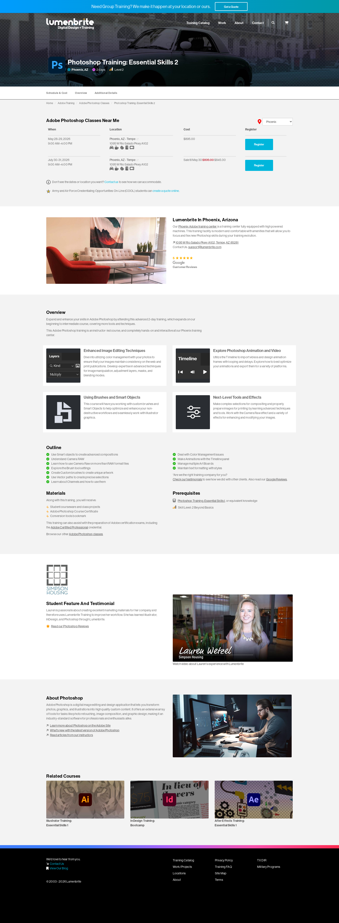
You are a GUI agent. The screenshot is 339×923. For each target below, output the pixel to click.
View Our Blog (59, 868)
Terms (219, 880)
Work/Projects (182, 867)
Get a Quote (231, 6)
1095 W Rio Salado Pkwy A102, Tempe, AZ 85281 (207, 242)
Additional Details (106, 93)
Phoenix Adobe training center (197, 226)
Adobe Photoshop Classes (94, 103)
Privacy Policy (224, 860)
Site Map (220, 873)
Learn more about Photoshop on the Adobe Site (80, 725)
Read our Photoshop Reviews (70, 626)
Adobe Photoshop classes (86, 534)
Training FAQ (223, 867)
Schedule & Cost (56, 93)
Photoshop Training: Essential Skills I (201, 501)
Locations (179, 873)
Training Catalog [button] (197, 23)
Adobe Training (66, 103)
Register (259, 144)
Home (49, 103)
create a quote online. (166, 191)
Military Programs (268, 867)
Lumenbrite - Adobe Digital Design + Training (70, 24)
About (177, 880)
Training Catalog (183, 860)
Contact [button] (258, 23)
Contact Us (57, 864)
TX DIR (261, 860)
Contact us (111, 182)
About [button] (239, 23)
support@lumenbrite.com (204, 247)
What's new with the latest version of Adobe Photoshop (84, 730)
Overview (81, 93)
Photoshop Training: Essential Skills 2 (134, 103)
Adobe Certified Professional (69, 527)
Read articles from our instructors (71, 735)
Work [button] (222, 23)
